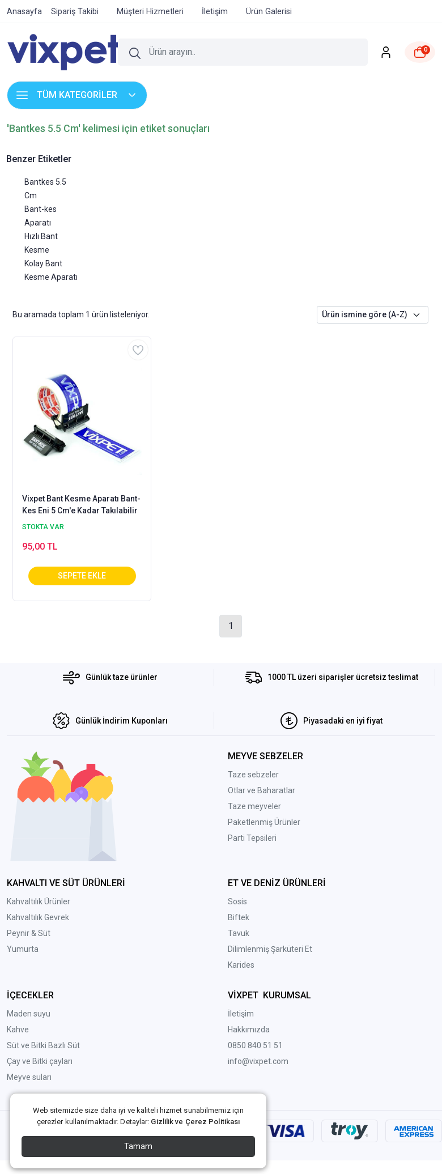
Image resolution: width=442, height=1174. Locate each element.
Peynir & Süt (28, 933)
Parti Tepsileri (252, 838)
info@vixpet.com (258, 1061)
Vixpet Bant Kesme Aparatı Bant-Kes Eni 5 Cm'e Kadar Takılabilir (81, 504)
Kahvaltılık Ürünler (38, 901)
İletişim (241, 1013)
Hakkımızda (249, 1029)
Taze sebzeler (253, 774)
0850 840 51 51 (255, 1045)
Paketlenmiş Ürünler (264, 822)
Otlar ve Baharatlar (261, 790)
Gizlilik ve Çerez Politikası (195, 1121)
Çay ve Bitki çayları (40, 1061)
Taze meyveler (254, 806)
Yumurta (23, 949)
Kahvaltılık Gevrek (38, 917)
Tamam (138, 1146)
